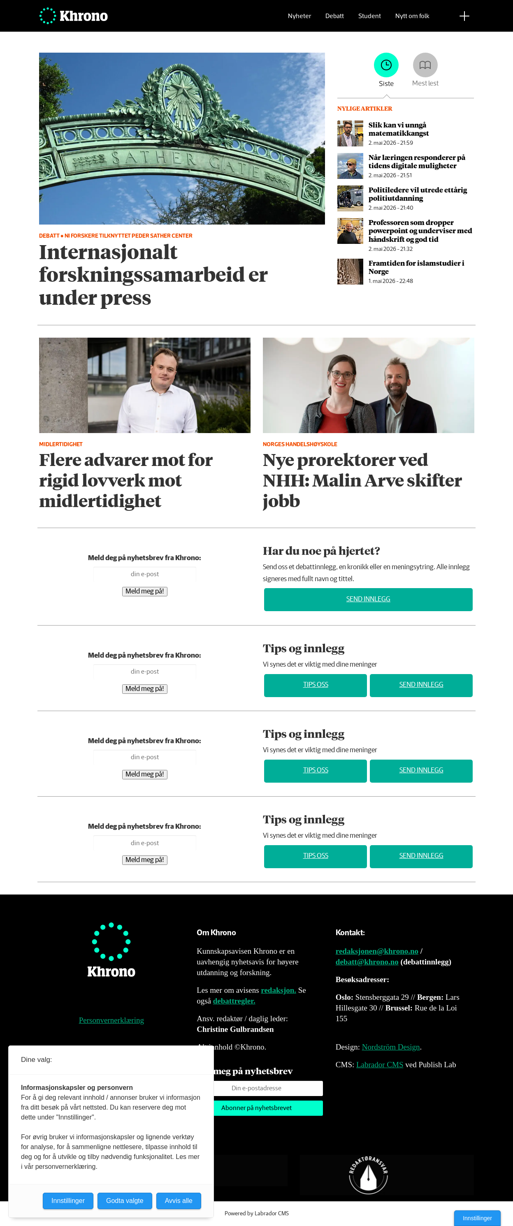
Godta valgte (125, 1200)
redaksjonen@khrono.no (377, 951)
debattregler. (234, 1001)
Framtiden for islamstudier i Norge (416, 267)
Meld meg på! (144, 591)
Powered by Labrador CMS (257, 1214)
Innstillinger (477, 1218)
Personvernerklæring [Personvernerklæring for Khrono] (111, 1020)
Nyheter (299, 19)
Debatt (334, 19)
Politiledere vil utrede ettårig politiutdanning (418, 194)
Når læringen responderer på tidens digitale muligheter (417, 161)
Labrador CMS (380, 1064)
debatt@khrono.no (367, 961)
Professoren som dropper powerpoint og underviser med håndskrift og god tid (420, 230)
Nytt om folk (412, 19)
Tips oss (315, 684)
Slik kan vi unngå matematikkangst (399, 129)
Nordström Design (391, 1047)
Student (369, 19)
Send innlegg (368, 599)
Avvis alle (179, 1200)
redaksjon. (278, 990)
